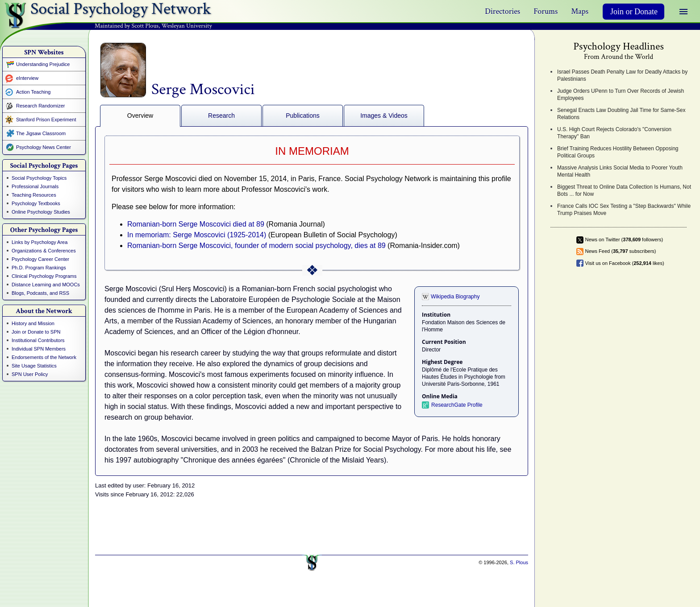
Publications (303, 115)
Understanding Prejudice (43, 64)
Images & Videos (384, 115)
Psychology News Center (43, 147)
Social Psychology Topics (39, 178)
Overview (140, 115)
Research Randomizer (40, 105)
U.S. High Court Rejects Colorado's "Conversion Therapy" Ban (614, 133)
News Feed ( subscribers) (620, 251)
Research (221, 115)
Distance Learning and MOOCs (46, 284)
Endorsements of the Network (44, 357)
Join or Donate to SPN (36, 331)
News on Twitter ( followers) (624, 239)
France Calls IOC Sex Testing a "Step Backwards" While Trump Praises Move (624, 209)
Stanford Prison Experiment (46, 119)
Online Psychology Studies (41, 212)
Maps (579, 11)
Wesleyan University (187, 26)
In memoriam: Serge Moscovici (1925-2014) (196, 235)
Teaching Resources (34, 195)
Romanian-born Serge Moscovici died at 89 (195, 224)
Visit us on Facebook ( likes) (624, 263)
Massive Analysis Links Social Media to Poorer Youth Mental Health (620, 171)
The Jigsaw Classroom (41, 133)
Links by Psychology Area (39, 242)
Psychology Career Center (40, 259)
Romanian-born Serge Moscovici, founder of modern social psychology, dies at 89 (256, 245)
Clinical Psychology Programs (44, 276)
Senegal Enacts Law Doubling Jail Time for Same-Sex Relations (621, 113)
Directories (502, 11)
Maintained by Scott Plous (126, 26)
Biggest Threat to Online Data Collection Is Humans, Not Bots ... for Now (624, 190)
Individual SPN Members (39, 348)
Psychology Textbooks (36, 203)
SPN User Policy (30, 374)
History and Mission (33, 323)
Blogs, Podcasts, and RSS (40, 293)
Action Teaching (33, 92)
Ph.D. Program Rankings (39, 267)
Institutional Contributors (38, 340)
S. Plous (519, 562)
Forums (545, 11)
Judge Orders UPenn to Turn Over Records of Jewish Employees (620, 94)
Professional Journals (35, 186)
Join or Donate (634, 11)
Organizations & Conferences (44, 250)
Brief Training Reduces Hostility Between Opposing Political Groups (617, 152)
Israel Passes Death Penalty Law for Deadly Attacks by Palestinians (622, 75)
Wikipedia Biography (455, 296)
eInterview (27, 78)
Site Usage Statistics (34, 365)
